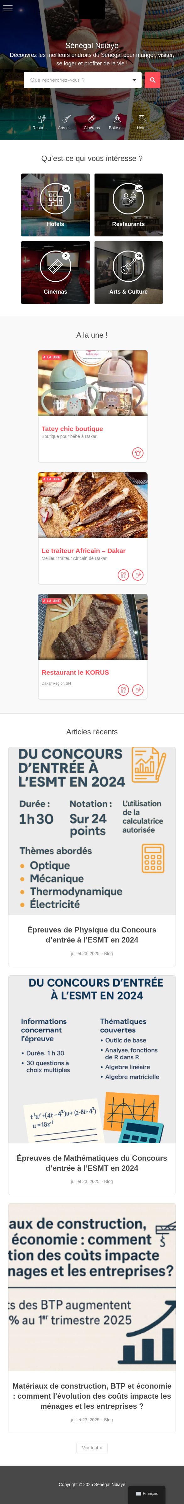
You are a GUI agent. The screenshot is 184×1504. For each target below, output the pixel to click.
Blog (108, 950)
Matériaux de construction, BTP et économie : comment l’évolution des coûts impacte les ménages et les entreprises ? (92, 1393)
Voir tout (90, 1444)
